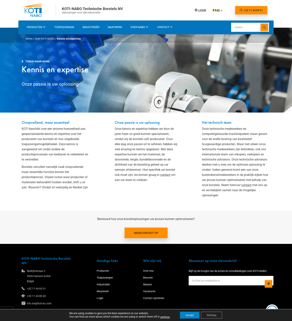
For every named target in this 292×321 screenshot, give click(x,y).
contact (165, 175)
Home (28, 38)
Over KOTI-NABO (45, 38)
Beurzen (148, 277)
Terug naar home (37, 61)
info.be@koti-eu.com (39, 303)
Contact (163, 27)
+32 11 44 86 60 (36, 296)
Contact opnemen (153, 298)
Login (201, 10)
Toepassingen (64, 27)
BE (215, 10)
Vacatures (149, 291)
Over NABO (137, 27)
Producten (34, 27)
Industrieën (90, 27)
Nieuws (147, 284)
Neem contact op (146, 232)
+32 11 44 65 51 (251, 10)
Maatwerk (115, 27)
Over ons (148, 270)
